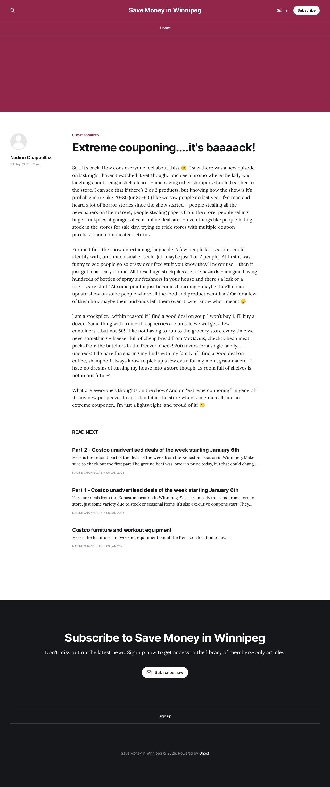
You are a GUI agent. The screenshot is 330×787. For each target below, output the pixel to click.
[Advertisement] (165, 74)
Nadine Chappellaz (31, 157)
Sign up (165, 716)
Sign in (282, 10)
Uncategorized (85, 135)
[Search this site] (12, 10)
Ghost (204, 753)
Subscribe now (165, 672)
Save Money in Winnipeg (165, 10)
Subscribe (307, 10)
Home (165, 27)
